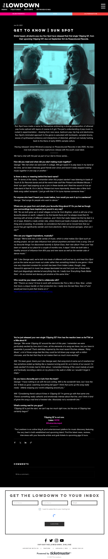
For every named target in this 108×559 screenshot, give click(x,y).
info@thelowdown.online (55, 544)
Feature (48, 548)
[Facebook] (45, 540)
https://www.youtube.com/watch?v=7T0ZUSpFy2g (33, 292)
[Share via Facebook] (15, 443)
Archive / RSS (62, 548)
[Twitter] (51, 540)
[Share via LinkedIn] (25, 443)
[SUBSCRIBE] (54, 524)
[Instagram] (56, 540)
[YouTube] (62, 540)
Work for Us (78, 548)
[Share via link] (31, 443)
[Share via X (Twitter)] (20, 443)
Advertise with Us (31, 548)
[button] (103, 6)
